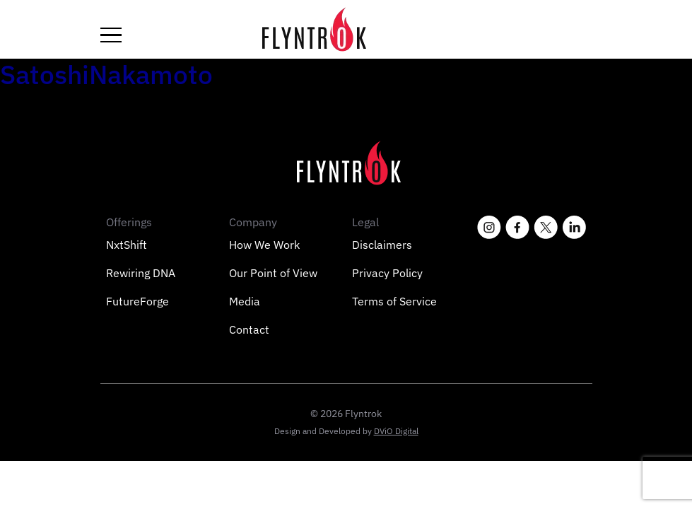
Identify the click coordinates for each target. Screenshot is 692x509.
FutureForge (137, 301)
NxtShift (126, 245)
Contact (249, 329)
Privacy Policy (387, 273)
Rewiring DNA (140, 273)
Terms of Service (394, 301)
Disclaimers (382, 245)
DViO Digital (396, 431)
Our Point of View (273, 273)
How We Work (264, 245)
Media (244, 301)
